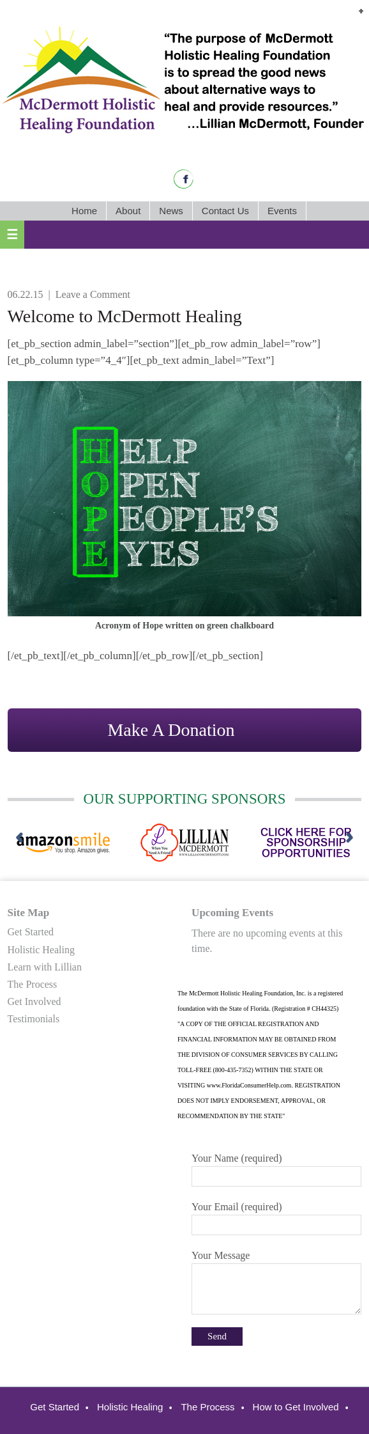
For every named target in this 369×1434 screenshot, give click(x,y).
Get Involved (34, 1001)
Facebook (183, 179)
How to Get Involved (296, 1406)
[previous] (19, 838)
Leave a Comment (93, 294)
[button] (361, 11)
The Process (32, 984)
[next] (349, 838)
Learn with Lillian (45, 967)
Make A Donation (170, 730)
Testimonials (34, 1018)
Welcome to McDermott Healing (125, 316)
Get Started (31, 931)
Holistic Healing (41, 949)
